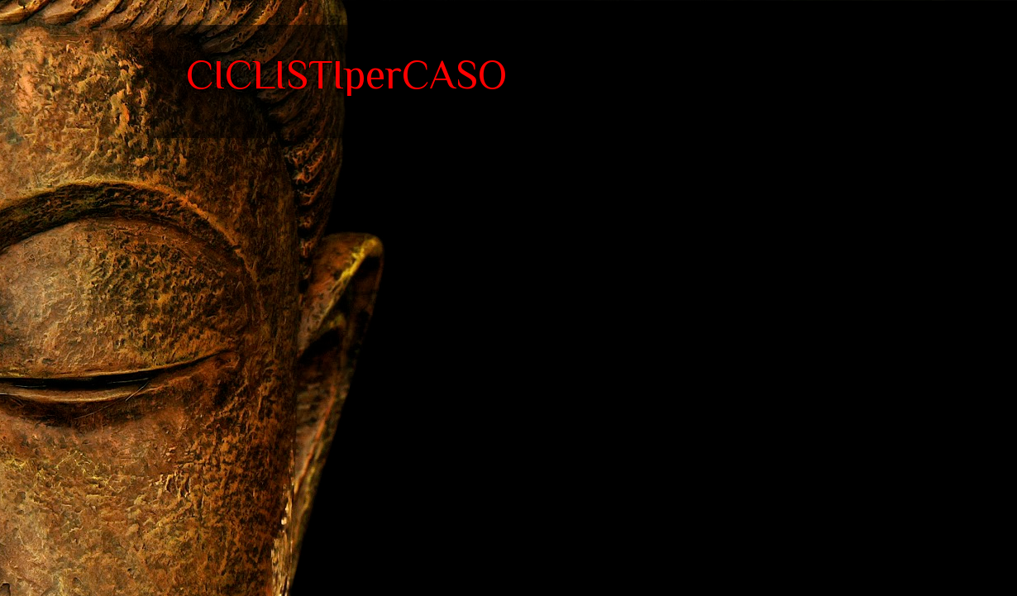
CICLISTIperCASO (346, 74)
